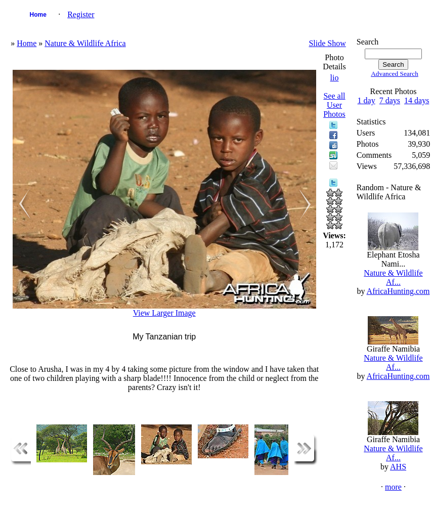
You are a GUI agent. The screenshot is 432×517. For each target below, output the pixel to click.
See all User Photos (334, 105)
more (393, 487)
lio (334, 77)
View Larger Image (164, 313)
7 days (389, 100)
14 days (416, 100)
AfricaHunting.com (398, 291)
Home (38, 14)
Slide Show (327, 43)
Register (80, 14)
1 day (366, 100)
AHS (398, 466)
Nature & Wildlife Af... (393, 277)
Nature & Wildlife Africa (85, 43)
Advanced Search (394, 73)
